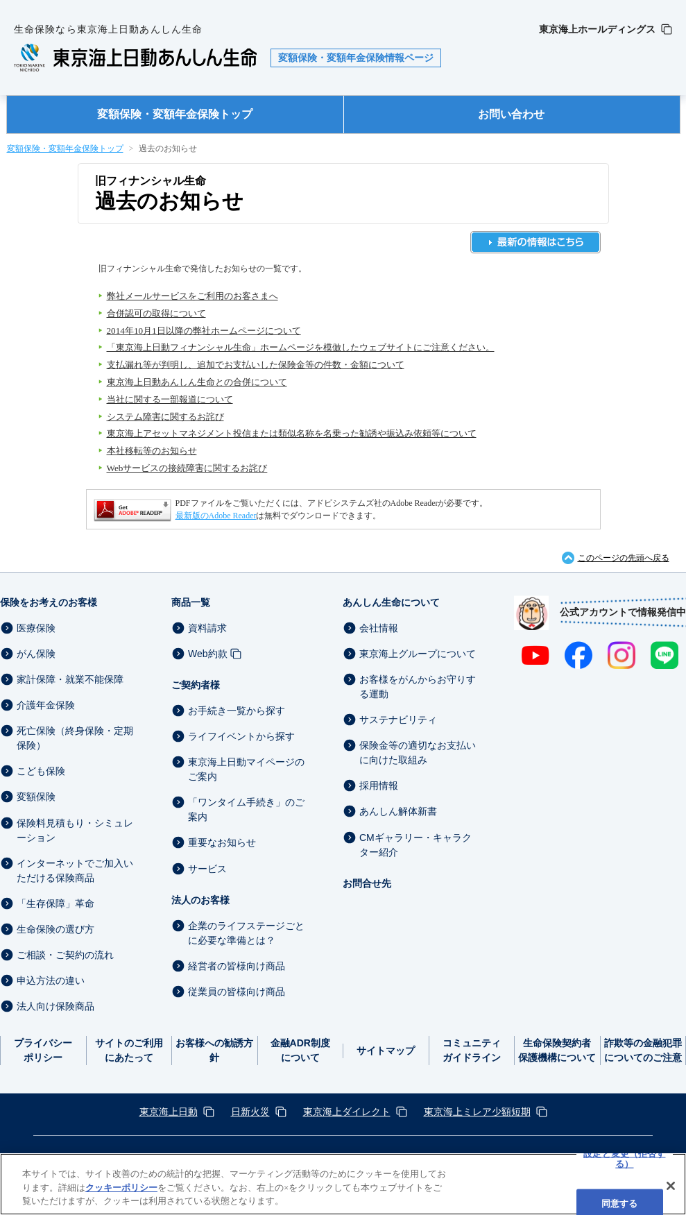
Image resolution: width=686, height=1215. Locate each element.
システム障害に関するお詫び (165, 416)
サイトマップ (386, 1050)
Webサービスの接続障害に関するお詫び (187, 468)
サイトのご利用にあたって (129, 1050)
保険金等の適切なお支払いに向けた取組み (417, 752)
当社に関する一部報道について (170, 399)
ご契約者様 (195, 684)
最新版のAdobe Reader (216, 515)
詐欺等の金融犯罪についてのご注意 (643, 1050)
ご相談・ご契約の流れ (65, 954)
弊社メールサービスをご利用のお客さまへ (192, 296)
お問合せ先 (367, 883)
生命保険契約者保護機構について (557, 1050)
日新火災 (250, 1111)
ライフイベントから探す (241, 736)
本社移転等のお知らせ (152, 450)
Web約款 (208, 653)
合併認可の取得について (156, 313)
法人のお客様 (200, 900)
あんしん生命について (391, 602)
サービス (207, 868)
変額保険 (36, 797)
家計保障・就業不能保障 (70, 679)
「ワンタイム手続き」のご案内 (246, 809)
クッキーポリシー (121, 1187)
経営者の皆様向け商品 (236, 965)
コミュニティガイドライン (472, 1050)
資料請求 (207, 628)
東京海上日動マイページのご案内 (246, 769)
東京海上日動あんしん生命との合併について (197, 382)
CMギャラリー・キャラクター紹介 (415, 845)
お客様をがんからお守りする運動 (417, 686)
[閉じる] (670, 1186)
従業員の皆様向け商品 (236, 991)
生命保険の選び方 (55, 929)
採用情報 (378, 785)
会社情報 (378, 628)
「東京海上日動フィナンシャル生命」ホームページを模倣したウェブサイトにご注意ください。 (301, 347)
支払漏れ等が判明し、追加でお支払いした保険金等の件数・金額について (255, 364)
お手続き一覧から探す (236, 710)
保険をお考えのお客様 (48, 602)
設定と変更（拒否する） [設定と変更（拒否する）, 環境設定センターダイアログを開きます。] (624, 1158)
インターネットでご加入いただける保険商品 (75, 870)
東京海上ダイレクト (347, 1111)
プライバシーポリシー (43, 1050)
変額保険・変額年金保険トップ (174, 114)
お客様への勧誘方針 (214, 1050)
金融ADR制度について (300, 1050)
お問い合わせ (511, 114)
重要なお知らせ (222, 843)
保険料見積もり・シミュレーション (75, 830)
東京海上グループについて (417, 653)
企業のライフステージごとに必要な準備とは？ (246, 933)
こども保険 (41, 770)
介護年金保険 (46, 705)
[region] (343, 1184)
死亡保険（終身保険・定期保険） (75, 738)
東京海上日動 (168, 1111)
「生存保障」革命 (55, 903)
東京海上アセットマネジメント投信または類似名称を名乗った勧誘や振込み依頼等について (292, 433)
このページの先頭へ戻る (623, 558)
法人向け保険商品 (55, 1006)
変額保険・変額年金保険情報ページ (356, 57)
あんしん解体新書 (398, 811)
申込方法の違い (51, 980)
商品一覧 (190, 602)
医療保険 (36, 628)
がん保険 (36, 653)
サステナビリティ (398, 719)
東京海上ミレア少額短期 (477, 1111)
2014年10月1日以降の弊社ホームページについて (204, 330)
